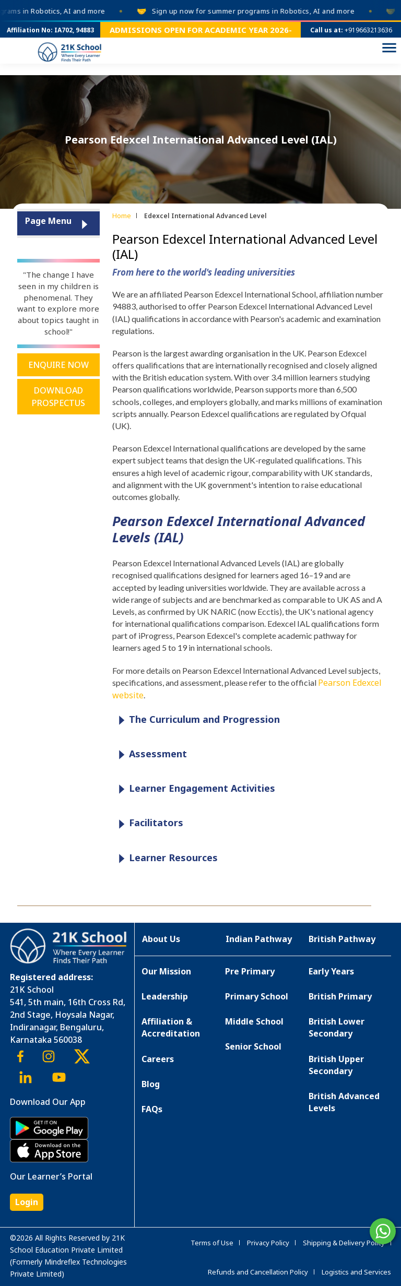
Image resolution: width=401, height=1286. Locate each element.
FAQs (151, 1109)
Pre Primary (250, 971)
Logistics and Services (356, 1272)
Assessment (150, 754)
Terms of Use (212, 1242)
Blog (150, 1084)
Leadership (164, 996)
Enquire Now (58, 365)
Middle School (254, 1021)
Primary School (256, 996)
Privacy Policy (268, 1242)
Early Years (331, 971)
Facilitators (148, 823)
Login (26, 1202)
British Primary (340, 996)
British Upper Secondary (336, 1065)
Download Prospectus (58, 397)
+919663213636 (368, 30)
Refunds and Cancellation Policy (258, 1272)
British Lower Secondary (336, 1027)
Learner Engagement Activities (194, 789)
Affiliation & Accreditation (170, 1027)
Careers (157, 1059)
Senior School (253, 1046)
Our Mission (166, 971)
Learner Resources (165, 858)
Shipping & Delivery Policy (344, 1242)
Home (121, 215)
